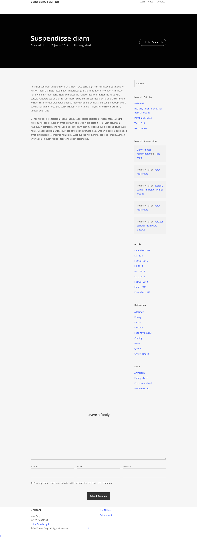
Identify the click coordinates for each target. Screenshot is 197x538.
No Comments (153, 42)
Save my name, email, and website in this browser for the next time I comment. (73, 483)
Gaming (138, 338)
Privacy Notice (107, 515)
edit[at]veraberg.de (40, 524)
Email (80, 466)
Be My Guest (140, 128)
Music (137, 343)
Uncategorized (82, 45)
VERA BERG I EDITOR (45, 1)
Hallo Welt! (139, 103)
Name (35, 466)
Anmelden (139, 372)
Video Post (139, 123)
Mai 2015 (139, 255)
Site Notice (105, 509)
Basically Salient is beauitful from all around (148, 110)
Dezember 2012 (142, 292)
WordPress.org (141, 388)
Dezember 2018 (142, 250)
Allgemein (139, 311)
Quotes (138, 348)
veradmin (39, 45)
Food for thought (142, 332)
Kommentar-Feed (143, 383)
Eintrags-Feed (141, 378)
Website (127, 466)
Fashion (138, 322)
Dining (137, 317)
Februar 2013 (141, 281)
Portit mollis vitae (143, 117)
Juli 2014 (138, 266)
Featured (138, 327)
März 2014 (139, 271)
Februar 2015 (141, 260)
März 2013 (139, 276)
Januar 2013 (140, 287)
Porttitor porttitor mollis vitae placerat (150, 225)
